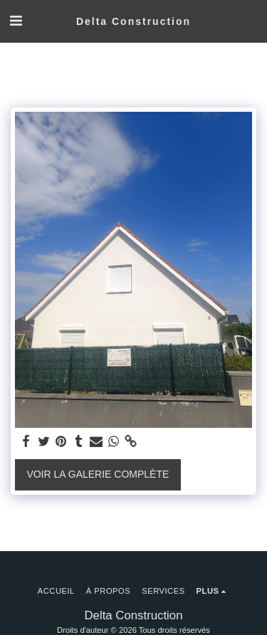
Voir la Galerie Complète (97, 474)
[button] (16, 20)
